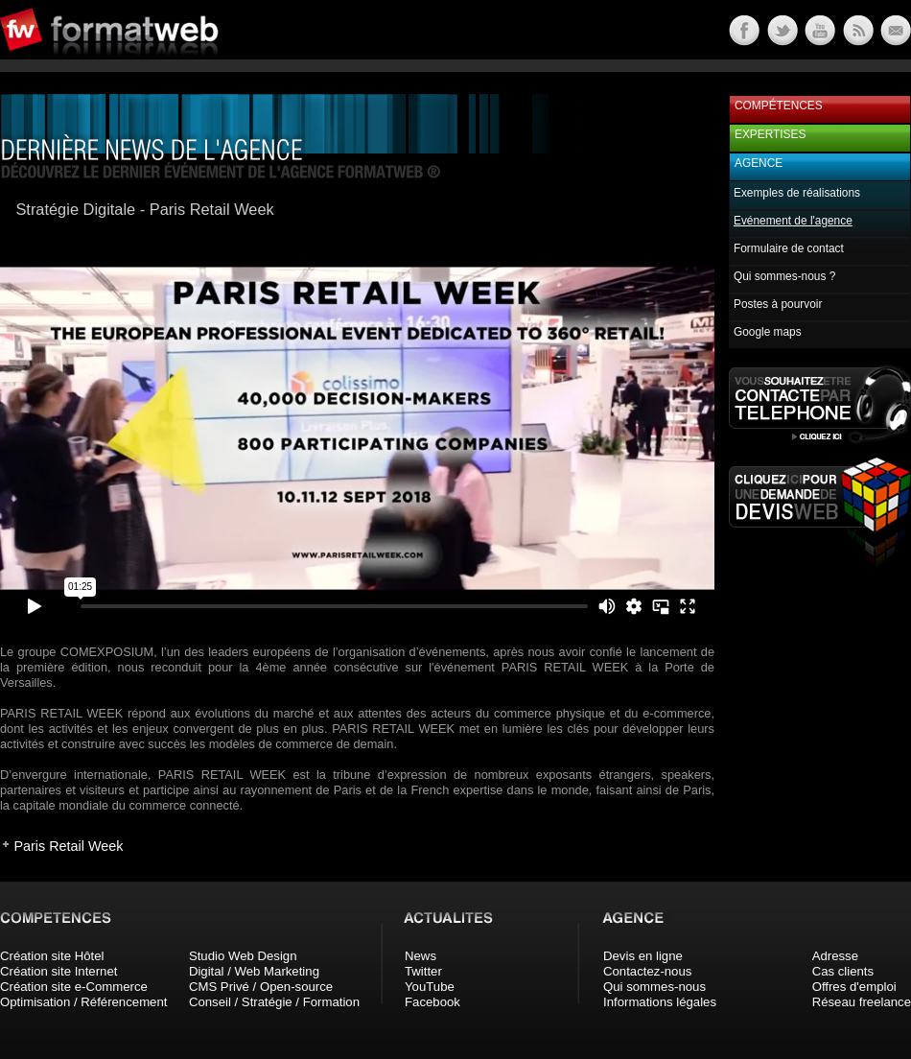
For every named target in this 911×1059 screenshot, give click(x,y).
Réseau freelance (861, 1002)
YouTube (430, 986)
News (420, 956)
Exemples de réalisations (797, 193)
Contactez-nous (647, 971)
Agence (759, 163)
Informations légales (659, 1002)
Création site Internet (58, 971)
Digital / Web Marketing (254, 971)
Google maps (768, 332)
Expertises (770, 134)
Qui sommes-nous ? (784, 276)
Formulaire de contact (789, 248)
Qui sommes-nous (654, 986)
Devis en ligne (643, 956)
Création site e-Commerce (74, 986)
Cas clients (843, 971)
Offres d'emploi (854, 986)
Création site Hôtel (52, 956)
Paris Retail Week (68, 846)
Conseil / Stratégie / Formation (274, 1002)
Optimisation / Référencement (83, 1002)
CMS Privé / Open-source (261, 986)
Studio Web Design (243, 956)
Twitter (423, 971)
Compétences (779, 105)
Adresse (835, 956)
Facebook (432, 1002)
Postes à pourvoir (778, 304)
